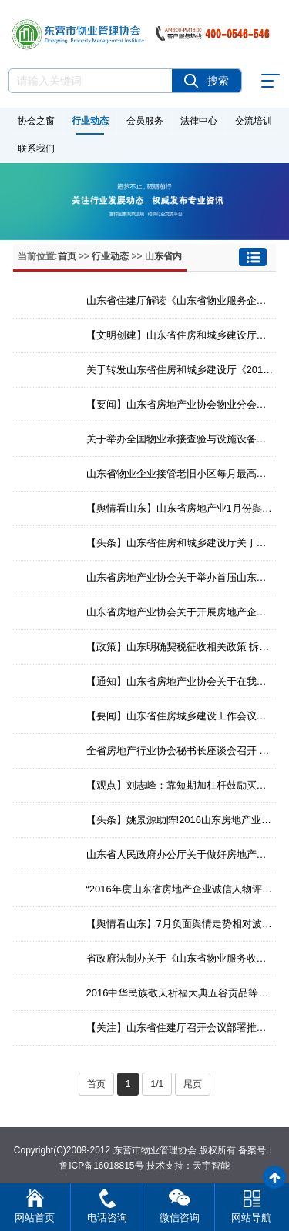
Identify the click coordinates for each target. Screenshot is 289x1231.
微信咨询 (180, 1217)
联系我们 (36, 148)
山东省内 (163, 256)
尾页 (192, 1084)
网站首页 (35, 1217)
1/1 (156, 1084)
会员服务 (144, 120)
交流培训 (253, 120)
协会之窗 (36, 120)
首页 (67, 256)
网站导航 (251, 1217)
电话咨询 (107, 1217)
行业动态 (90, 120)
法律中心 (198, 120)
